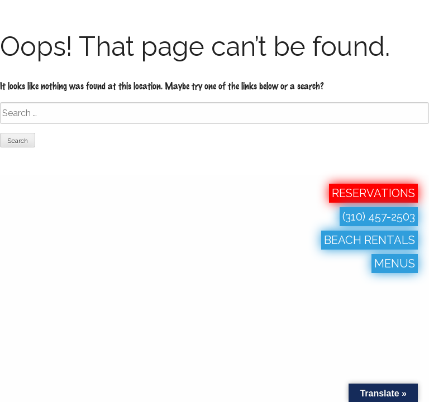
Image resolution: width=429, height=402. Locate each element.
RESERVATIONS (373, 193)
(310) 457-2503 (378, 216)
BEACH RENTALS (369, 240)
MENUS (394, 263)
